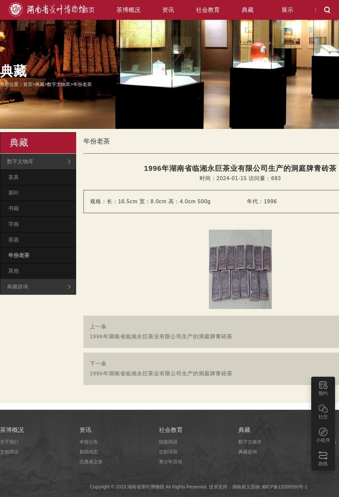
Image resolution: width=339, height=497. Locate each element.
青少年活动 (170, 461)
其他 (13, 271)
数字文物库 (58, 84)
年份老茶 (82, 84)
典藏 (248, 10)
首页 (89, 10)
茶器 (13, 240)
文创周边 (9, 451)
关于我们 (9, 441)
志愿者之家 (91, 461)
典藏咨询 (247, 451)
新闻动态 (88, 451)
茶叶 (13, 193)
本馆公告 (88, 441)
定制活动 (168, 451)
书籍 (13, 208)
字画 (13, 224)
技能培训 (168, 441)
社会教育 (208, 10)
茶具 (13, 177)
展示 (287, 10)
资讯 (168, 10)
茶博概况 (128, 10)
